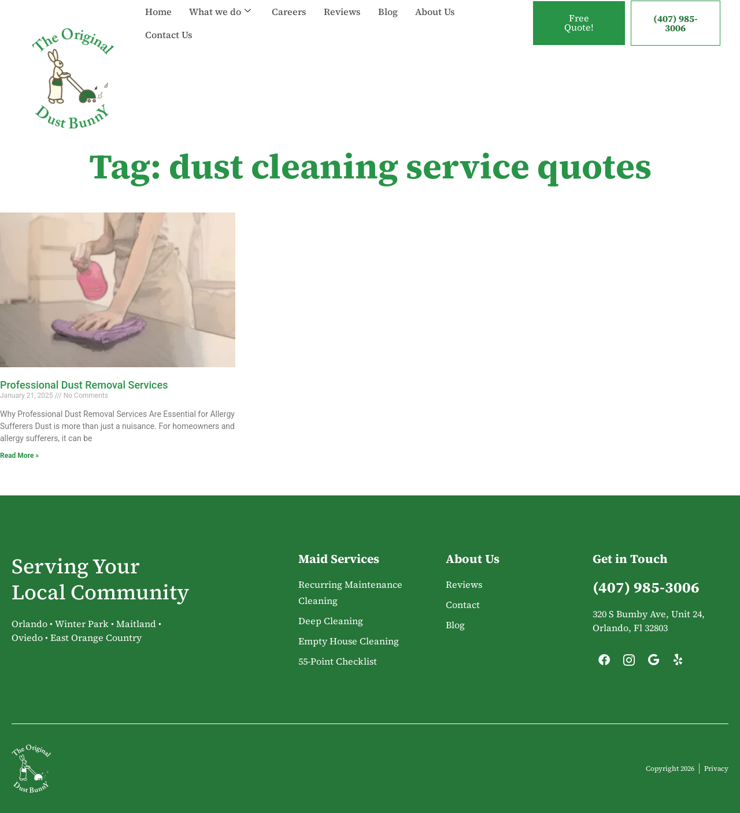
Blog (388, 11)
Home (158, 11)
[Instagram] (629, 663)
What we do (220, 11)
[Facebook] (604, 663)
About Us (435, 11)
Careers (289, 11)
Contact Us (169, 34)
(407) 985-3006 (675, 23)
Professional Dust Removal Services (84, 385)
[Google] (653, 663)
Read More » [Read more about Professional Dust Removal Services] (19, 456)
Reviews (342, 11)
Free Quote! (579, 23)
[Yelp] (678, 663)
